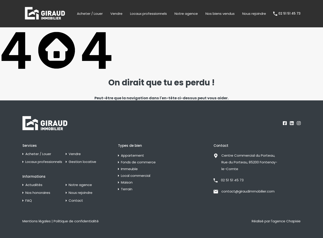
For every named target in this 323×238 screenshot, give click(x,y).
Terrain (126, 189)
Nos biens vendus (220, 13)
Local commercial (135, 175)
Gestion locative (82, 161)
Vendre (116, 13)
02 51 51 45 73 (289, 13)
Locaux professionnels (148, 13)
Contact (76, 200)
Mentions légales (36, 221)
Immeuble (129, 169)
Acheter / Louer (90, 13)
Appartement (132, 155)
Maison (127, 182)
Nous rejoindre (254, 13)
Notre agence (186, 13)
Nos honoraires (37, 192)
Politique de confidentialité (76, 221)
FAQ (28, 200)
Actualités (33, 184)
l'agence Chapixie (286, 221)
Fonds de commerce (138, 162)
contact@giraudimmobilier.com (248, 191)
